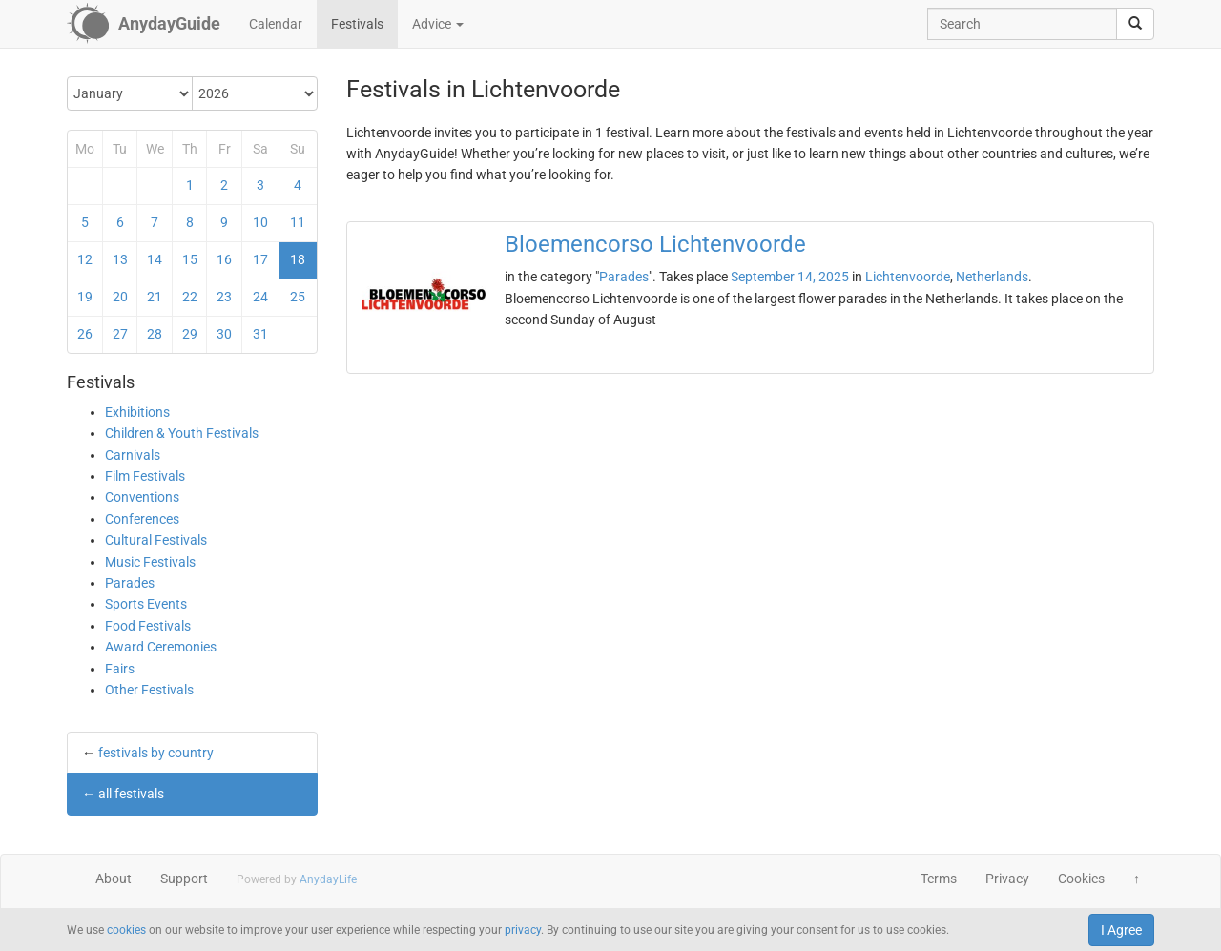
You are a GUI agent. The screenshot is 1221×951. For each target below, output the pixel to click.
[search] (1135, 24)
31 (260, 333)
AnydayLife (328, 879)
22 (189, 296)
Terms (939, 878)
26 (85, 333)
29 (189, 333)
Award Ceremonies (161, 646)
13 (120, 259)
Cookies (1081, 878)
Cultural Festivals (156, 540)
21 (154, 296)
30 (224, 333)
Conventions (142, 497)
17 (260, 259)
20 (120, 296)
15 (189, 259)
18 (297, 259)
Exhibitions (137, 412)
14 (154, 259)
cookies (126, 930)
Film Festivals (145, 476)
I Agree (1121, 930)
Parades (130, 582)
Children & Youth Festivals (182, 433)
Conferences (142, 519)
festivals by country (156, 752)
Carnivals (132, 455)
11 (297, 222)
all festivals (131, 793)
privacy (523, 930)
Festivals (357, 23)
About (113, 878)
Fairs (120, 668)
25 (297, 296)
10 (260, 222)
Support (184, 878)
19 (85, 296)
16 (224, 259)
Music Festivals (150, 561)
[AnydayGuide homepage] (143, 24)
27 (120, 333)
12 (85, 259)
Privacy (1007, 878)
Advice (438, 23)
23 (224, 296)
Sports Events (146, 603)
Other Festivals (149, 689)
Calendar (275, 23)
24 (260, 296)
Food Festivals (148, 625)
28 (154, 333)
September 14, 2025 (790, 276)
